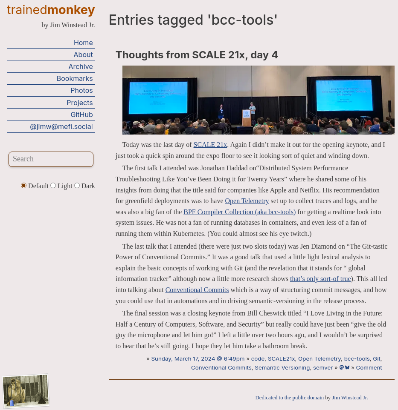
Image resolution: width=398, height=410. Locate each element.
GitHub (82, 114)
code (258, 358)
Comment (369, 367)
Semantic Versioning (282, 367)
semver (323, 367)
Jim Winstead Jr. (350, 398)
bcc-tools (357, 358)
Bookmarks (75, 78)
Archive (80, 66)
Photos (81, 90)
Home (83, 42)
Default (35, 185)
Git (377, 358)
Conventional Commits (197, 289)
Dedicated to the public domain (290, 398)
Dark (84, 185)
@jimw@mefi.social (61, 126)
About (83, 54)
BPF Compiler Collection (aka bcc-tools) (239, 211)
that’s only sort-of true (320, 278)
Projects (80, 102)
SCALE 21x (210, 144)
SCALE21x (281, 358)
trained (51, 9)
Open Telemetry (247, 200)
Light (62, 185)
